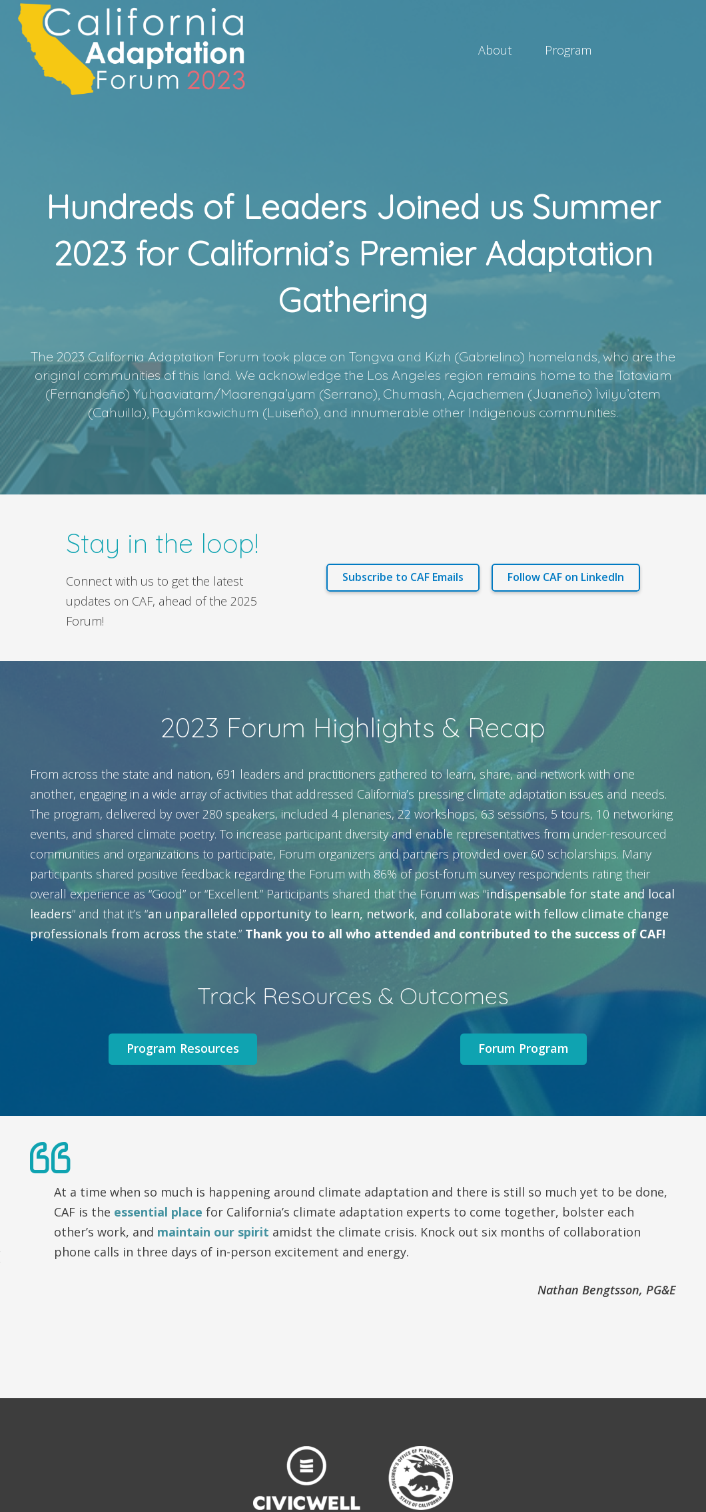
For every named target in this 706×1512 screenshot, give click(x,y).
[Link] (136, 49)
